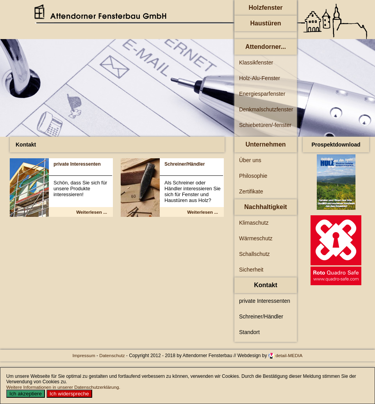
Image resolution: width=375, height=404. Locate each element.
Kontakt (265, 285)
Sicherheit (251, 269)
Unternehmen (265, 144)
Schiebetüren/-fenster (265, 125)
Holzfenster (265, 7)
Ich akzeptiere (25, 394)
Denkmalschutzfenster (266, 109)
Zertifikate (251, 191)
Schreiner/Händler (184, 164)
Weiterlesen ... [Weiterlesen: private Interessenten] (91, 212)
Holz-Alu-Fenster (259, 78)
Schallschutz (254, 254)
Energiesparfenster (262, 94)
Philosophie (253, 176)
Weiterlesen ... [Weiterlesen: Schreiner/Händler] (202, 212)
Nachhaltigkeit (265, 207)
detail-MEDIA (288, 355)
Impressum (84, 355)
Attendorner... (265, 46)
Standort (249, 332)
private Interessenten (77, 164)
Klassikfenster (256, 62)
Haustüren (265, 23)
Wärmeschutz (256, 238)
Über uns (250, 160)
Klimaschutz (253, 223)
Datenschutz (112, 355)
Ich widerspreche (69, 394)
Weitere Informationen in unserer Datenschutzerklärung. (63, 387)
